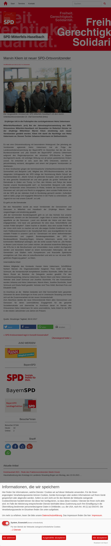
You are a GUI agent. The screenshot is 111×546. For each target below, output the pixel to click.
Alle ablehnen (9, 538)
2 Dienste (16, 530)
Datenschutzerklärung (52, 515)
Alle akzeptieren (100, 538)
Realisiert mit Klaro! (101, 543)
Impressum (97, 515)
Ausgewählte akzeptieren (54, 538)
